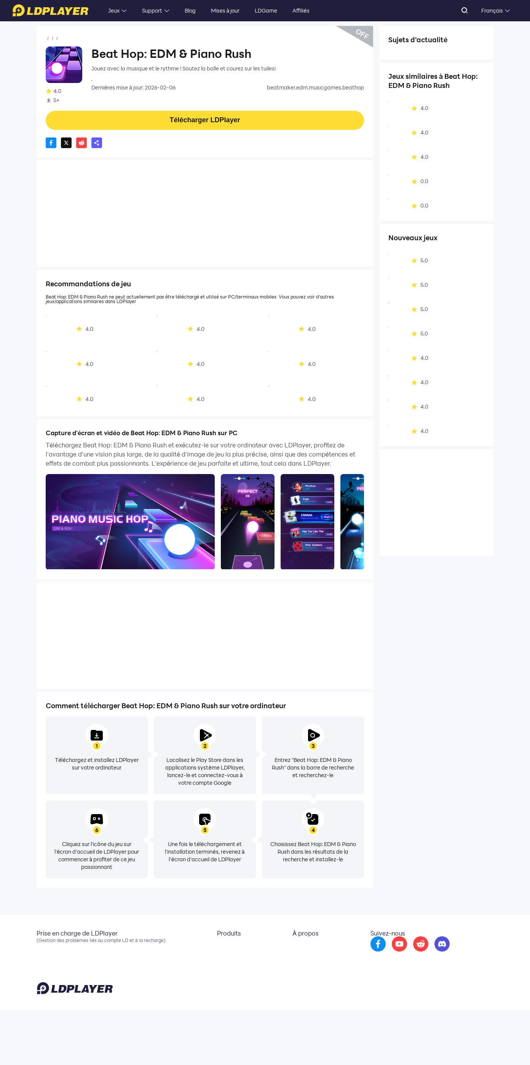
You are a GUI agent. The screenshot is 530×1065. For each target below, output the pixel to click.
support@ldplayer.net (315, 1046)
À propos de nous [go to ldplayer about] (307, 948)
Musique (95, 38)
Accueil (55, 38)
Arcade (454, 54)
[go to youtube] (409, 953)
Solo (398, 66)
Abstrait (425, 66)
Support (152, 10)
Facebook (49, 959)
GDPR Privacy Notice (436, 1047)
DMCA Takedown (307, 971)
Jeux (114, 10)
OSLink (219, 959)
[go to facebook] (388, 953)
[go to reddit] (430, 953)
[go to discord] (452, 953)
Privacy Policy (395, 1047)
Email (43, 948)
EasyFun (221, 971)
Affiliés (300, 10)
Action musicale (413, 54)
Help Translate (477, 1047)
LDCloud (221, 948)
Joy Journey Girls (112, 80)
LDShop (220, 982)
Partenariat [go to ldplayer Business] (300, 959)
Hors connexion (412, 78)
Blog (190, 10)
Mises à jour (225, 10)
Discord (46, 971)
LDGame (266, 10)
